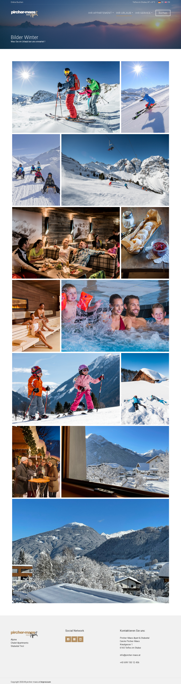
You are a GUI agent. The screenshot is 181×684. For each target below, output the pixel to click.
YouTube (80, 639)
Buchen (163, 12)
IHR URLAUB (123, 12)
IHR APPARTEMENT (100, 12)
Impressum (46, 682)
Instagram (74, 639)
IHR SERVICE (143, 12)
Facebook (68, 639)
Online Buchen (17, 2)
